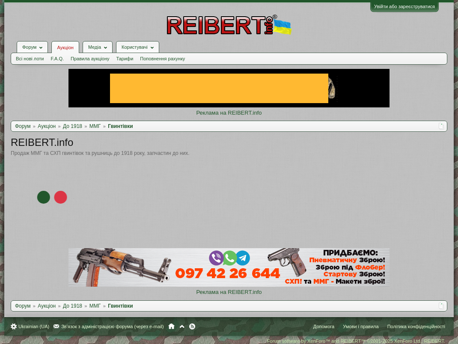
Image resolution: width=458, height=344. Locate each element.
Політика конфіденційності (416, 326)
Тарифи (125, 58)
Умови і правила (360, 326)
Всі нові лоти (30, 58)
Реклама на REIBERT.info (229, 113)
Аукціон (65, 47)
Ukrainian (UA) (33, 326)
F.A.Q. (57, 58)
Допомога (323, 326)
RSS (192, 326)
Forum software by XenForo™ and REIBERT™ (356, 341)
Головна (171, 326)
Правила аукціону (90, 58)
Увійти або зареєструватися (404, 6)
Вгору (182, 326)
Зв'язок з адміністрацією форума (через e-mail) (112, 326)
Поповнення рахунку (162, 58)
